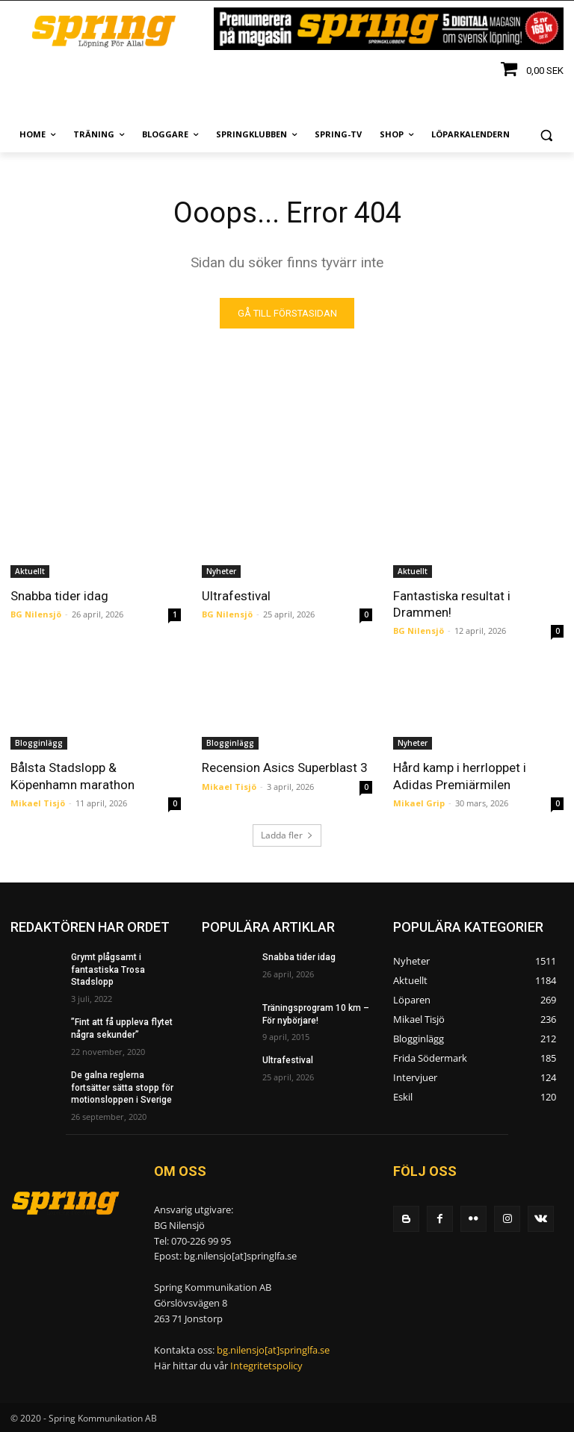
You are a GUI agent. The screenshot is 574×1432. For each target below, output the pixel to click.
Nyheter (221, 571)
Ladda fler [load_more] (287, 835)
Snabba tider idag (59, 595)
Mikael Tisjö (37, 802)
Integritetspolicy (266, 1365)
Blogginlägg (39, 743)
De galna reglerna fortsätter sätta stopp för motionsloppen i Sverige (122, 1088)
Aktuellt (30, 571)
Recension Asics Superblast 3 (285, 767)
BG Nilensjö (35, 614)
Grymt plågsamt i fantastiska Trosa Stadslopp (108, 970)
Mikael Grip (419, 802)
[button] (546, 134)
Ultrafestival (236, 595)
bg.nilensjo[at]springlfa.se (273, 1350)
